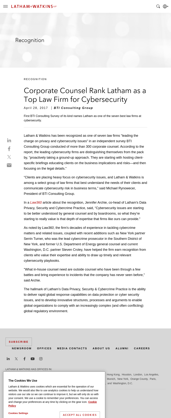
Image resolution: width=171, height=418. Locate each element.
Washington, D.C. (123, 383)
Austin (9, 374)
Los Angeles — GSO (49, 378)
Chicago (51, 374)
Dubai (61, 374)
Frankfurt (87, 374)
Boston (29, 374)
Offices (44, 348)
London (137, 374)
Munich (111, 378)
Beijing (19, 374)
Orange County (139, 378)
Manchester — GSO (84, 378)
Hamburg (99, 374)
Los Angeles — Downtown (20, 378)
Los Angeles (151, 374)
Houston (126, 374)
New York (122, 378)
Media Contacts (72, 348)
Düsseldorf (73, 374)
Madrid (67, 378)
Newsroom (22, 348)
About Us (101, 348)
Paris (153, 378)
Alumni (122, 348)
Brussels (40, 374)
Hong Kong (113, 374)
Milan (102, 378)
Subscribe (19, 341)
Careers (142, 348)
